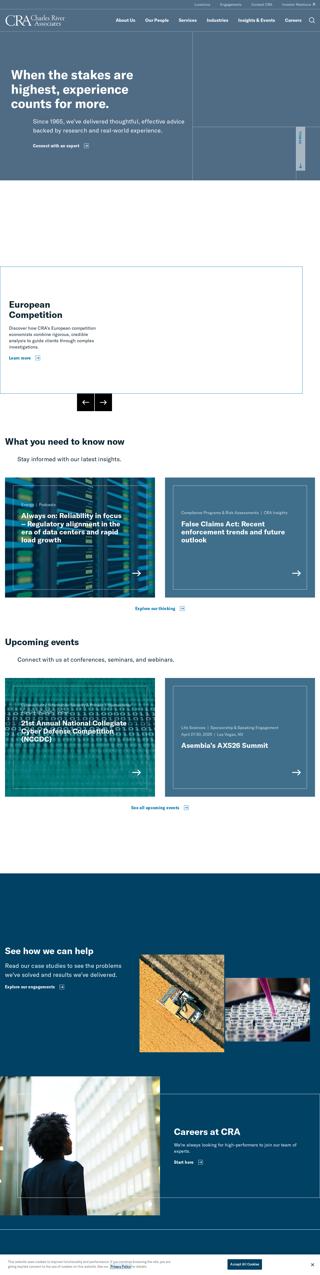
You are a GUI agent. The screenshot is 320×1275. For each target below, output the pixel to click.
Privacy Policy (120, 1266)
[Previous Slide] (85, 402)
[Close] (312, 1264)
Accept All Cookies (244, 1264)
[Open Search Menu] (312, 20)
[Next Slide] (103, 402)
